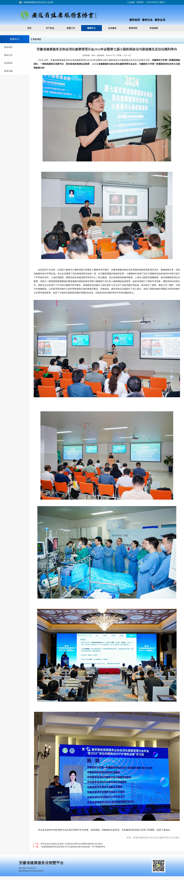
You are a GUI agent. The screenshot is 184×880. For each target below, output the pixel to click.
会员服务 (115, 28)
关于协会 (52, 28)
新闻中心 (94, 28)
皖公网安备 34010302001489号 (31, 871)
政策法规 (8, 71)
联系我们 (140, 2)
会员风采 (8, 63)
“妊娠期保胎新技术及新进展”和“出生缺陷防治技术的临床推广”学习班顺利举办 (73, 847)
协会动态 (8, 47)
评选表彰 (156, 28)
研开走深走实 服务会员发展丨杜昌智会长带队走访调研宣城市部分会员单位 (72, 844)
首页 (29, 28)
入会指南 (131, 2)
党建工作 (73, 28)
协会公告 (8, 55)
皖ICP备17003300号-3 (27, 868)
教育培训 (135, 28)
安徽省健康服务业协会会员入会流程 (38, 2)
